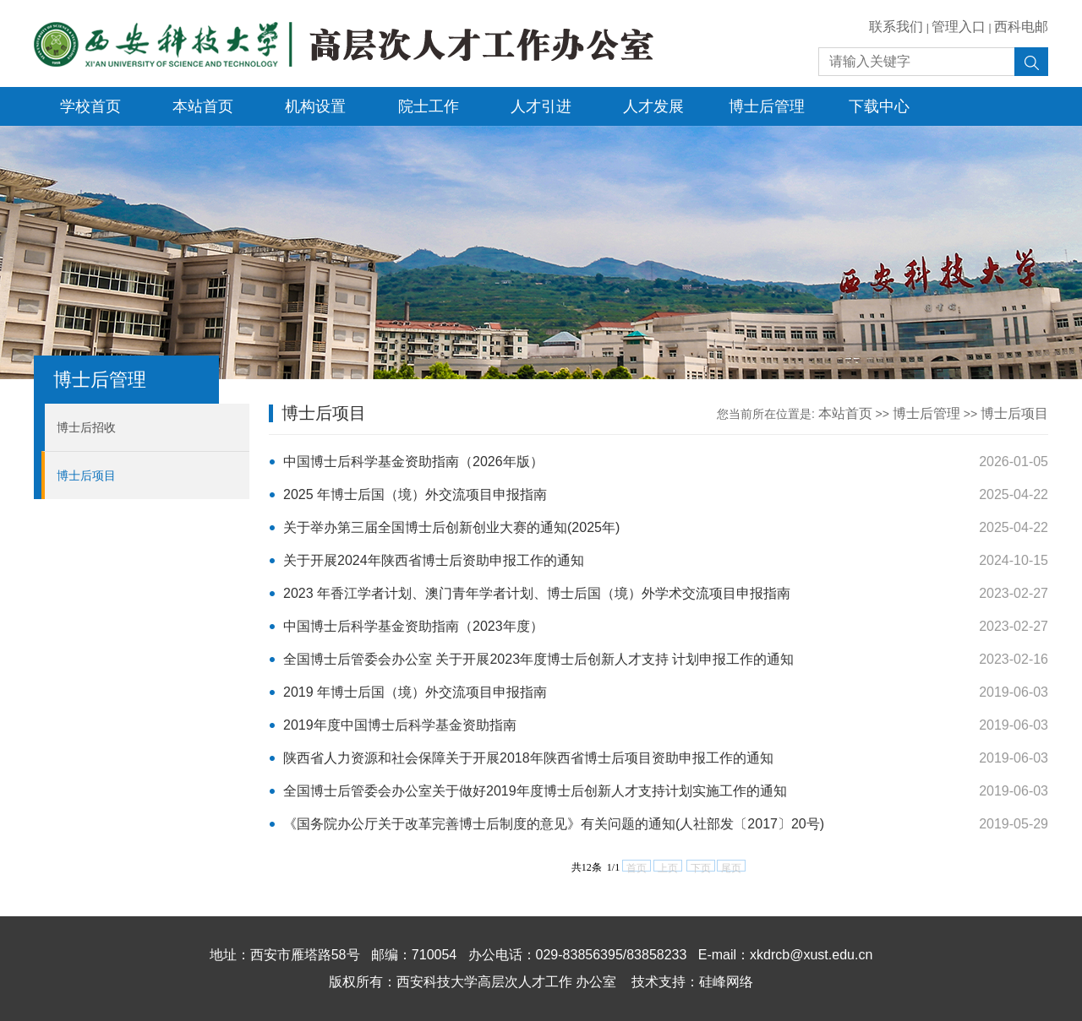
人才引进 (541, 106)
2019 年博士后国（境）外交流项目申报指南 (415, 692)
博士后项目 (86, 475)
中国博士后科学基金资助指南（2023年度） (413, 626)
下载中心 (879, 106)
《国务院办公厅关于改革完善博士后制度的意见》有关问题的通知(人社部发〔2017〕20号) (553, 824)
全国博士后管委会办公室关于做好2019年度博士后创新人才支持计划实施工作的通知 (535, 791)
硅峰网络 (726, 982)
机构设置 (315, 106)
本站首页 (202, 106)
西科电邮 (1021, 26)
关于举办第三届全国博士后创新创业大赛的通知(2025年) (451, 527)
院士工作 (428, 106)
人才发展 (653, 106)
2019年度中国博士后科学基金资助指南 (399, 725)
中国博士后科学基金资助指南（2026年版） (413, 461)
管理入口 (959, 26)
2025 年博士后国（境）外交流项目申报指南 (415, 494)
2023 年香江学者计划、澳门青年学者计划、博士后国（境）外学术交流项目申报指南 (536, 593)
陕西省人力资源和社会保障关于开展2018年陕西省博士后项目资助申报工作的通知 (528, 758)
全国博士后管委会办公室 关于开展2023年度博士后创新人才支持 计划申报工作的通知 (538, 659)
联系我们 (896, 26)
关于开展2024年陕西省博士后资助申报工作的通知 (433, 560)
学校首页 (90, 106)
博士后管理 (767, 106)
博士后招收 (86, 427)
